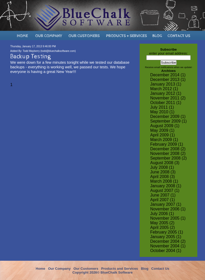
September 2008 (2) (168, 158)
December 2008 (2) (168, 149)
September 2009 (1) (168, 121)
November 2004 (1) (168, 246)
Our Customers (86, 268)
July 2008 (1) (162, 167)
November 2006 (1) (168, 209)
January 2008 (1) (165, 186)
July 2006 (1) (162, 213)
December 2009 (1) (168, 116)
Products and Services (119, 268)
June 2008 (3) (163, 172)
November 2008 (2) (168, 153)
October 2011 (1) (165, 102)
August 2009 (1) (164, 126)
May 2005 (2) (162, 223)
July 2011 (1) (162, 107)
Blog (145, 268)
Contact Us (160, 268)
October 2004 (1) (165, 250)
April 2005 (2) (162, 227)
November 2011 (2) (168, 98)
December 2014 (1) (168, 75)
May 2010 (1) (162, 112)
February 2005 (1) (166, 232)
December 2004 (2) (168, 241)
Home (40, 268)
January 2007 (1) (165, 204)
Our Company (59, 268)
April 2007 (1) (162, 200)
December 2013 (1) (168, 79)
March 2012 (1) (164, 89)
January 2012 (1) (165, 93)
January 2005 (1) (165, 237)
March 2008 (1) (164, 181)
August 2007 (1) (164, 190)
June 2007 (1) (163, 195)
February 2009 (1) (166, 144)
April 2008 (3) (162, 176)
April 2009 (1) (162, 135)
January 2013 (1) (165, 84)
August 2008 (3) (164, 163)
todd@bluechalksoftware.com (58, 51)
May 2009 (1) (162, 130)
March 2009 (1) (164, 139)
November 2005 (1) (168, 218)
